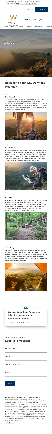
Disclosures (42, 416)
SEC (27, 415)
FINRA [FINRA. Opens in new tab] (39, 409)
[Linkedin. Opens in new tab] (9, 422)
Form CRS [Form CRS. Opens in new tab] (33, 3)
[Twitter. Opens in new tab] (13, 422)
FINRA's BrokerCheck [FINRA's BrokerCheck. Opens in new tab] (22, 3)
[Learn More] (41, 9)
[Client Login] (30, 9)
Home (6, 26)
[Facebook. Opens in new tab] (6, 422)
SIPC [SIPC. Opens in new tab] (43, 409)
